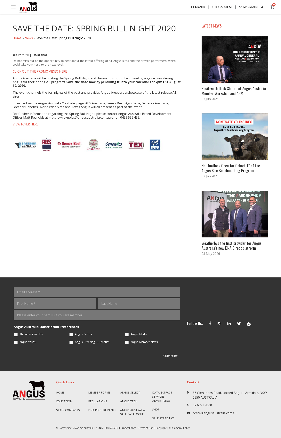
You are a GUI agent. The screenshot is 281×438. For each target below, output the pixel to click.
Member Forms (99, 391)
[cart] (272, 7)
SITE (220, 7)
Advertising (161, 399)
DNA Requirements (102, 409)
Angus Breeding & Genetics (92, 341)
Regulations (97, 400)
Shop (156, 408)
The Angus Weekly (31, 333)
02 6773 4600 (202, 404)
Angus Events (83, 333)
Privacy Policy (128, 426)
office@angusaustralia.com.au (215, 412)
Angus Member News (144, 341)
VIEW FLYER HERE (26, 124)
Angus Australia (84, 426)
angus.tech (128, 400)
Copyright (161, 426)
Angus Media (139, 333)
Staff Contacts (68, 409)
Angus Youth (28, 341)
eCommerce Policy (179, 426)
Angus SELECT (130, 391)
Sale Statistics (163, 417)
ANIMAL (250, 7)
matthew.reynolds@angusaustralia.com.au (80, 117)
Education (64, 400)
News (29, 38)
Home (17, 38)
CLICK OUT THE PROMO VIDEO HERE (40, 71)
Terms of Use (145, 426)
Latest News (40, 55)
